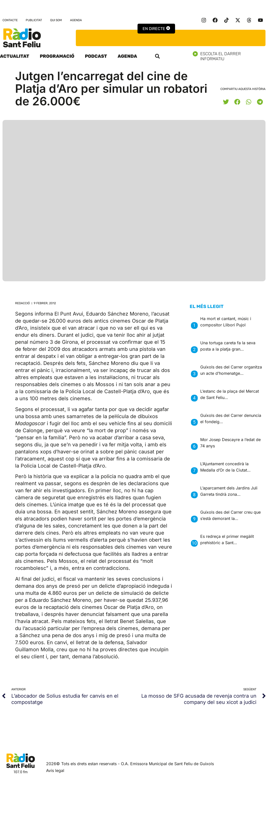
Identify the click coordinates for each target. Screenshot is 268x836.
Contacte (10, 20)
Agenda (76, 20)
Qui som (56, 20)
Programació (57, 56)
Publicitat (34, 20)
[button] (157, 56)
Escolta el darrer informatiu (230, 56)
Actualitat (14, 56)
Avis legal (55, 770)
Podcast (96, 56)
